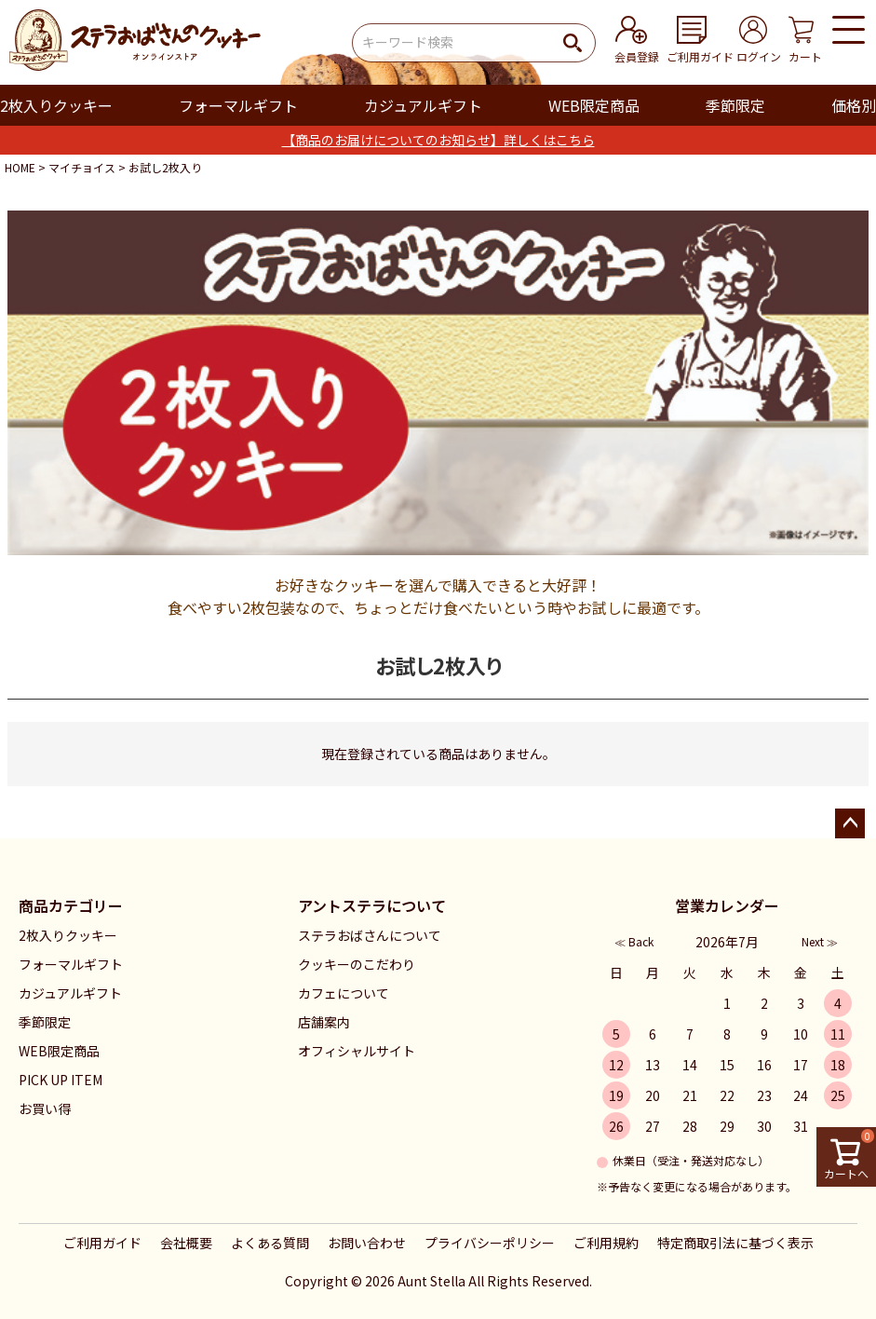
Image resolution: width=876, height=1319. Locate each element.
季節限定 (735, 105)
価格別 (853, 105)
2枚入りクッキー (56, 105)
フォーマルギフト (238, 105)
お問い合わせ (367, 1242)
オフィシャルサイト (356, 1050)
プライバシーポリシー (490, 1242)
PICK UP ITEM (60, 1079)
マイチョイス (81, 167)
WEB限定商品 (594, 105)
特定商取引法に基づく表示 (735, 1242)
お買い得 (45, 1108)
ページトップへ (850, 823)
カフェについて (343, 993)
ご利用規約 (606, 1242)
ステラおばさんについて (369, 935)
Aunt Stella (431, 1280)
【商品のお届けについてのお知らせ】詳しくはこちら (438, 139)
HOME (20, 167)
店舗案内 (324, 1022)
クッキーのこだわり (356, 964)
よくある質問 (270, 1242)
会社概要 (186, 1242)
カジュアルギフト (423, 105)
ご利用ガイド (102, 1242)
